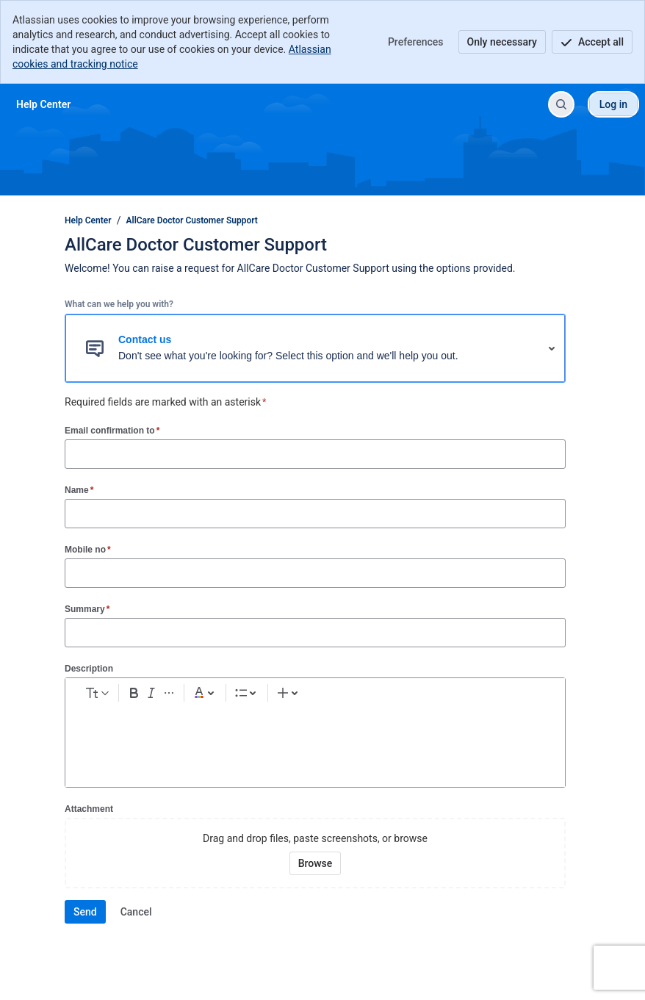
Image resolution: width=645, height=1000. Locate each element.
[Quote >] (515, 696)
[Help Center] (43, 104)
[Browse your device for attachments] (315, 863)
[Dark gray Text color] (278, 696)
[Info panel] (491, 696)
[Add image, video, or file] (397, 696)
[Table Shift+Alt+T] (444, 696)
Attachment (89, 809)
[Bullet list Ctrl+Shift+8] (314, 696)
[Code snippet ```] (468, 696)
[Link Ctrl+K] (374, 696)
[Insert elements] (545, 696)
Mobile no (88, 549)
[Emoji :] (421, 696)
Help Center (88, 220)
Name (79, 489)
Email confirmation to (112, 430)
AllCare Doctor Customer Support (192, 220)
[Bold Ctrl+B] (195, 696)
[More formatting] (242, 696)
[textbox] (315, 740)
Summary (87, 608)
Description (89, 668)
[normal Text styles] (125, 696)
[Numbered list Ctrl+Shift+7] (338, 696)
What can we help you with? (119, 304)
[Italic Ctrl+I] (219, 696)
